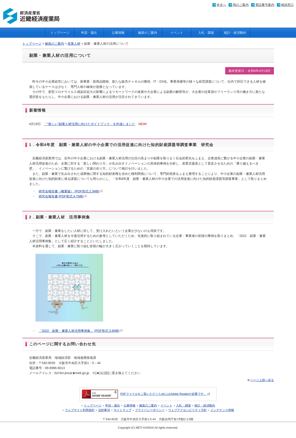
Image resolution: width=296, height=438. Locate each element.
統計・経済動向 (235, 32)
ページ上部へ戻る (260, 380)
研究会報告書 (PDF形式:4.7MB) (63, 196)
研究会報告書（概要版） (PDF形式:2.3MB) (71, 191)
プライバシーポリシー (150, 410)
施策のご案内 (147, 32)
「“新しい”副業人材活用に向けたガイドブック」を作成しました (89, 124)
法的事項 (104, 410)
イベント (176, 32)
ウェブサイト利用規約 (79, 410)
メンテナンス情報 (222, 410)
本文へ (221, 5)
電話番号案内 (264, 5)
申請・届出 (89, 32)
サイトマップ (122, 410)
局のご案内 (241, 5)
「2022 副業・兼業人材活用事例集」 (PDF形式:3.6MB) (81, 331)
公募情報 (118, 32)
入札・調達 (206, 32)
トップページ (59, 32)
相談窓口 (287, 5)
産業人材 (74, 43)
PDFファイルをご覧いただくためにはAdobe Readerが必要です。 (146, 394)
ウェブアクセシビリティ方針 (187, 410)
